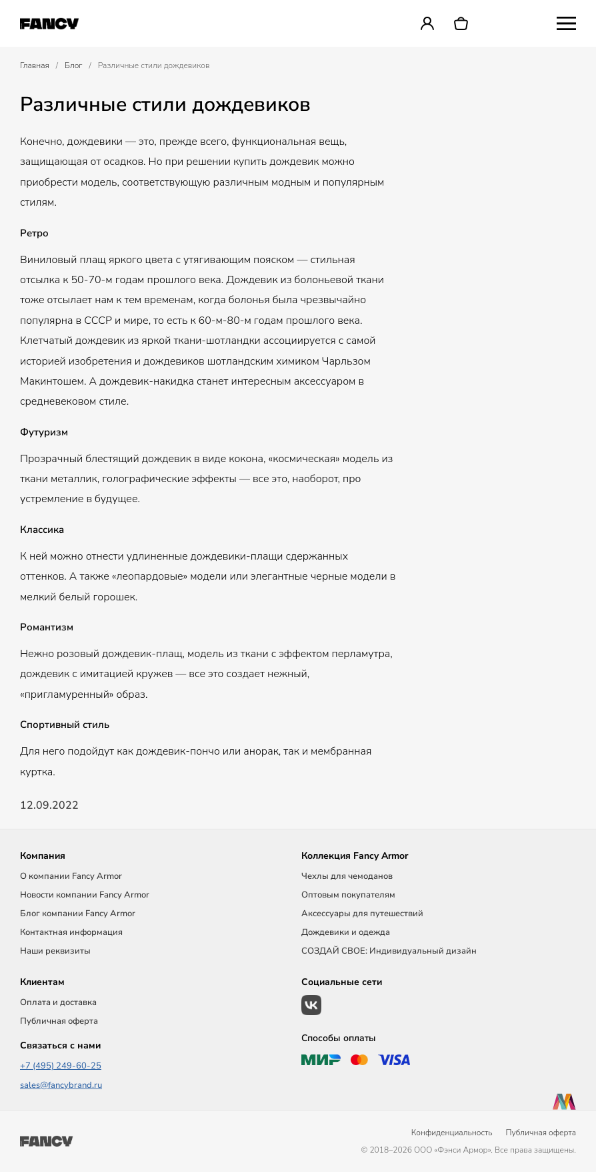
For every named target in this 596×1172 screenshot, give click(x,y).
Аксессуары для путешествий (362, 914)
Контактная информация (71, 932)
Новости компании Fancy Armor (84, 895)
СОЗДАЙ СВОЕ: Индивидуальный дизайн (389, 951)
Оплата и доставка (58, 1002)
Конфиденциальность (452, 1132)
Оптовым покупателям (348, 895)
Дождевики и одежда (345, 932)
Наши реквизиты (55, 951)
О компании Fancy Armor (71, 876)
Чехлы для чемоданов (347, 876)
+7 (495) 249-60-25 (60, 1066)
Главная (34, 65)
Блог (73, 65)
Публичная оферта (59, 1021)
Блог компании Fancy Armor (77, 914)
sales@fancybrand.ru (61, 1085)
